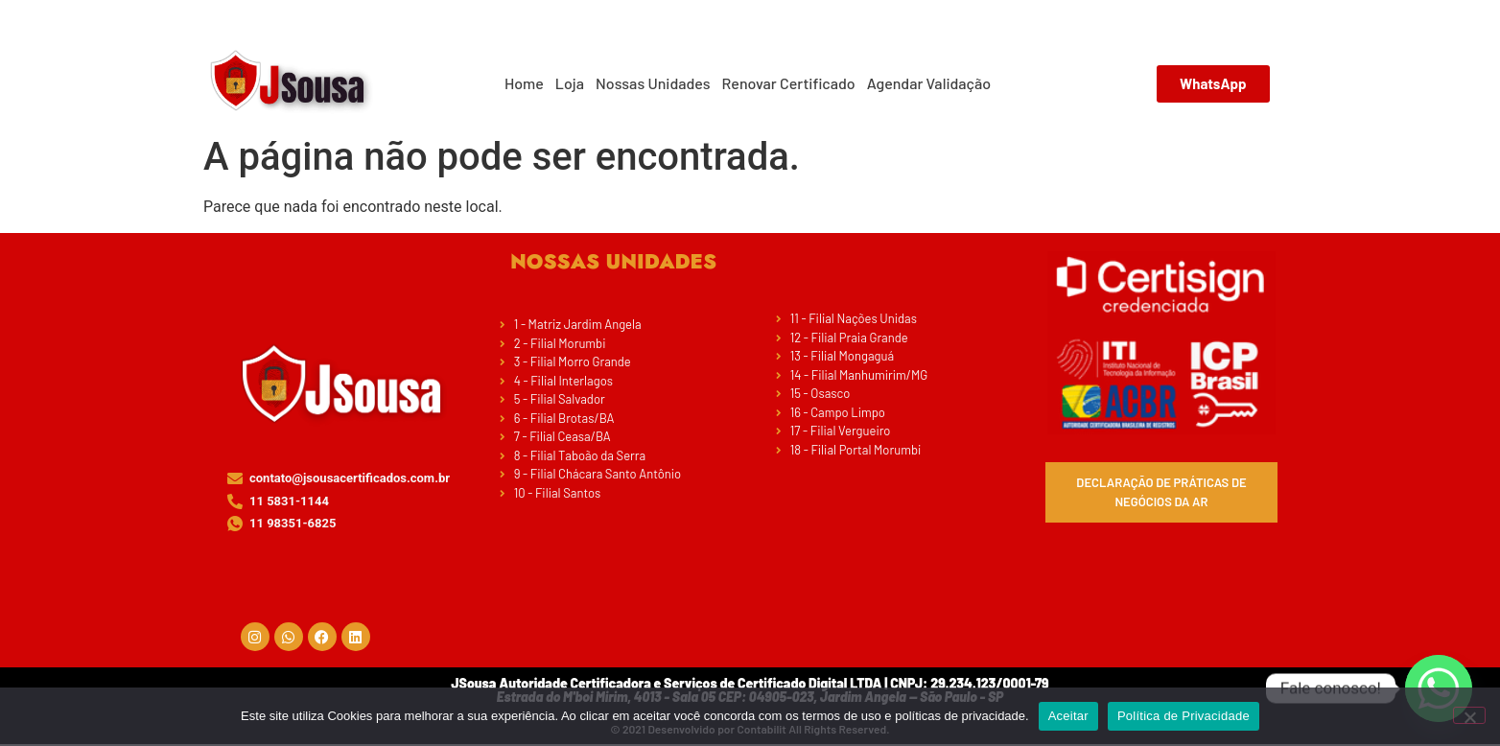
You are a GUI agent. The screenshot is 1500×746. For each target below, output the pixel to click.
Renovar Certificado (788, 83)
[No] (1469, 715)
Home (524, 83)
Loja (569, 83)
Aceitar (1068, 716)
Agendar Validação (929, 83)
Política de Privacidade (1183, 716)
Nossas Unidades (653, 83)
